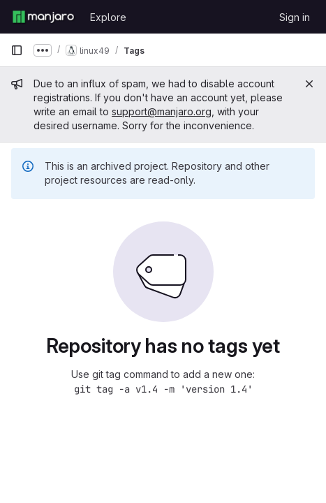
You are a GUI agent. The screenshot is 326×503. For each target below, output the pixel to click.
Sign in (294, 17)
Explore (108, 17)
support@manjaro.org (162, 111)
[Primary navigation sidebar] (17, 50)
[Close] (309, 83)
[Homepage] (43, 17)
